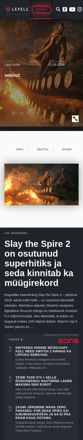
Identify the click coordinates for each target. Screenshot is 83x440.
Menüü (41, 9)
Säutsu (40, 149)
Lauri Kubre (12, 64)
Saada (64, 149)
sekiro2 (12, 75)
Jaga (17, 149)
